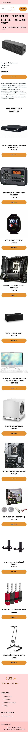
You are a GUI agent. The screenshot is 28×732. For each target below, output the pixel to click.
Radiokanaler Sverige (10, 702)
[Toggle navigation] (3, 8)
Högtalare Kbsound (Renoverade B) (14, 517)
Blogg (5, 706)
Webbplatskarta (20, 729)
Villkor (19, 727)
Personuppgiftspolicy (9, 729)
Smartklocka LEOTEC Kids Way (14, 240)
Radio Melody (7, 696)
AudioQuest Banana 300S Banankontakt (14, 610)
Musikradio (7, 699)
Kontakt (14, 727)
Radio (9, 63)
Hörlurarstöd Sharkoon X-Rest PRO (14, 655)
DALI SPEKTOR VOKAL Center (14, 333)
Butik (23, 8)
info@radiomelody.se (6, 2)
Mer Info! (14, 77)
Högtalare (15, 63)
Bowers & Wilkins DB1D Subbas (14, 426)
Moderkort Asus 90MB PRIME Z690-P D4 (14, 471)
